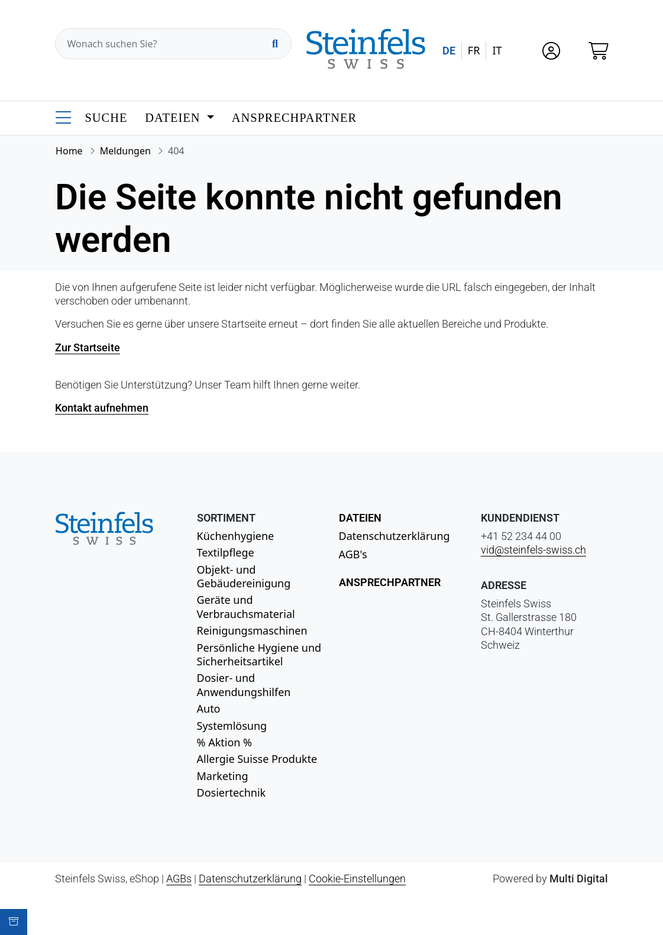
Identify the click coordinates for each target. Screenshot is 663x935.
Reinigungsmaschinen (252, 630)
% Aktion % (225, 742)
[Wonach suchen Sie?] (173, 43)
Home (69, 150)
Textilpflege (225, 552)
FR (474, 50)
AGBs (179, 878)
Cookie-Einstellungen (357, 878)
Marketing (222, 776)
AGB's (353, 554)
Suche (106, 117)
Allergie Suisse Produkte (257, 759)
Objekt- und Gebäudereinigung (244, 576)
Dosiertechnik (231, 792)
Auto (209, 708)
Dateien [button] (174, 117)
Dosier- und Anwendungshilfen (244, 684)
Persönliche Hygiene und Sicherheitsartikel (259, 654)
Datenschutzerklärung (394, 536)
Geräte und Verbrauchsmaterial (246, 606)
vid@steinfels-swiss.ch (533, 549)
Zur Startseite (87, 347)
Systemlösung (232, 726)
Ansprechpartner (294, 117)
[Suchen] (275, 43)
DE (448, 50)
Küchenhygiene (235, 536)
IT (497, 50)
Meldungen (125, 150)
